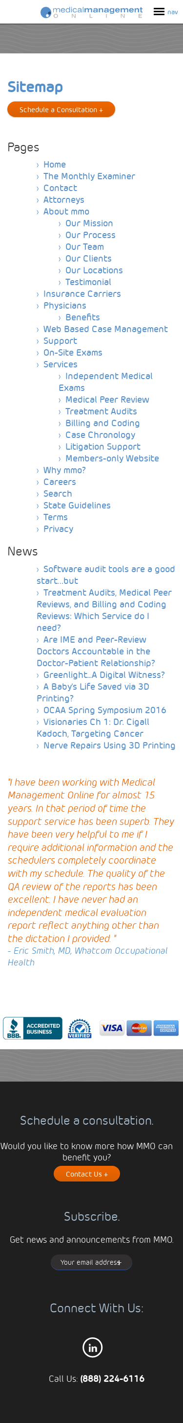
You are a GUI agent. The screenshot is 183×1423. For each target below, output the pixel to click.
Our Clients (88, 258)
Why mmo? (64, 469)
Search (57, 493)
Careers (59, 481)
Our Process (90, 234)
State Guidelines (77, 504)
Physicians (64, 305)
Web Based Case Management (105, 328)
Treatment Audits (101, 410)
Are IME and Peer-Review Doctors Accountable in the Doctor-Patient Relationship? (96, 650)
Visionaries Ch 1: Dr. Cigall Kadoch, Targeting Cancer (93, 727)
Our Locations (94, 269)
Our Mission (89, 222)
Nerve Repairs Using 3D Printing (109, 744)
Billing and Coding (102, 422)
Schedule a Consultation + (61, 109)
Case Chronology (100, 434)
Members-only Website (112, 457)
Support (60, 340)
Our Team (84, 246)
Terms (55, 516)
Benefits (82, 316)
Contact (60, 187)
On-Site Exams (72, 352)
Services (60, 363)
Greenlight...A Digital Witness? (104, 674)
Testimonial (88, 281)
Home (54, 163)
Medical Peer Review (107, 399)
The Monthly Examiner (89, 175)
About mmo (66, 211)
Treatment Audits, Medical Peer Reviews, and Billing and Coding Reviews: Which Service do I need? (104, 609)
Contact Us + (87, 1173)
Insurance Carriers (82, 293)
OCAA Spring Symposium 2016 (104, 709)
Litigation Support (103, 446)
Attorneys (63, 199)
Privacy (58, 528)
